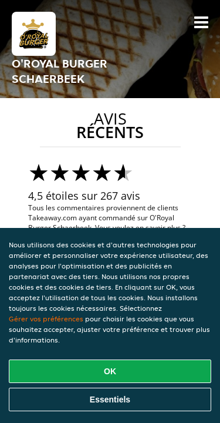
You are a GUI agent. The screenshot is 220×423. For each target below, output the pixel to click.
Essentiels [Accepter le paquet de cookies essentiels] (110, 399)
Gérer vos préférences (46, 318)
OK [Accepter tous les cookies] (110, 371)
